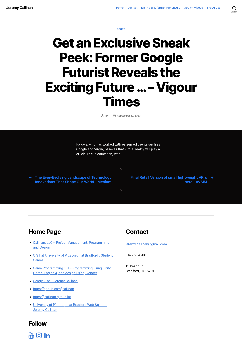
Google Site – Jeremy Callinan (55, 281)
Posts (121, 29)
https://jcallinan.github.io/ (52, 297)
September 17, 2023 (129, 115)
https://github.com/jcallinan (53, 289)
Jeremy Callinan (19, 8)
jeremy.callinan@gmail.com (146, 244)
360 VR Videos (193, 7)
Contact (132, 7)
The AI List (213, 7)
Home (120, 7)
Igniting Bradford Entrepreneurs (160, 7)
